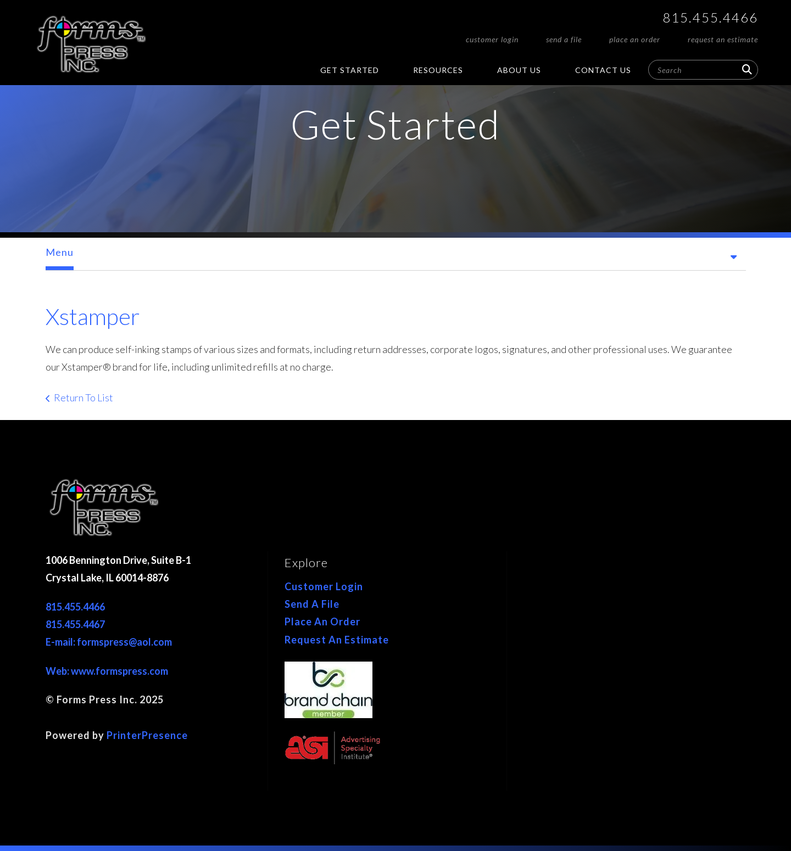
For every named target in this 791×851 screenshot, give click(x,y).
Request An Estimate (723, 39)
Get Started (349, 70)
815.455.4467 (75, 624)
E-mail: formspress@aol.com (109, 642)
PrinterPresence (147, 735)
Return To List (83, 397)
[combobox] (703, 70)
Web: (58, 671)
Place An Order (634, 39)
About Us (519, 70)
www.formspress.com (119, 671)
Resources (438, 70)
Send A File (564, 39)
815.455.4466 (710, 17)
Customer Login (492, 39)
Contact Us (603, 70)
